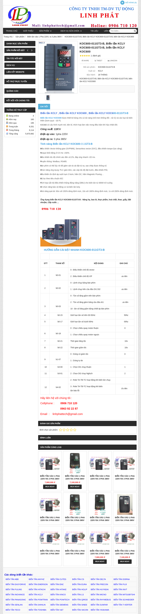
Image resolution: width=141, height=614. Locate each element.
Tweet (98, 61)
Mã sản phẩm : (89, 67)
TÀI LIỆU (88, 31)
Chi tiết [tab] (44, 106)
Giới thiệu (28, 31)
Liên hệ (101, 31)
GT (87, 144)
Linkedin (112, 61)
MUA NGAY (50, 487)
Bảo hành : (91, 75)
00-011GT (118, 113)
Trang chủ (11, 31)
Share (85, 61)
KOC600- (60, 144)
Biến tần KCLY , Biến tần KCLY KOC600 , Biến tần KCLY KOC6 (76, 113)
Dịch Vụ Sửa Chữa (67, 31)
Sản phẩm (45, 31)
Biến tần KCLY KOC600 (51, 118)
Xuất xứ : (92, 71)
